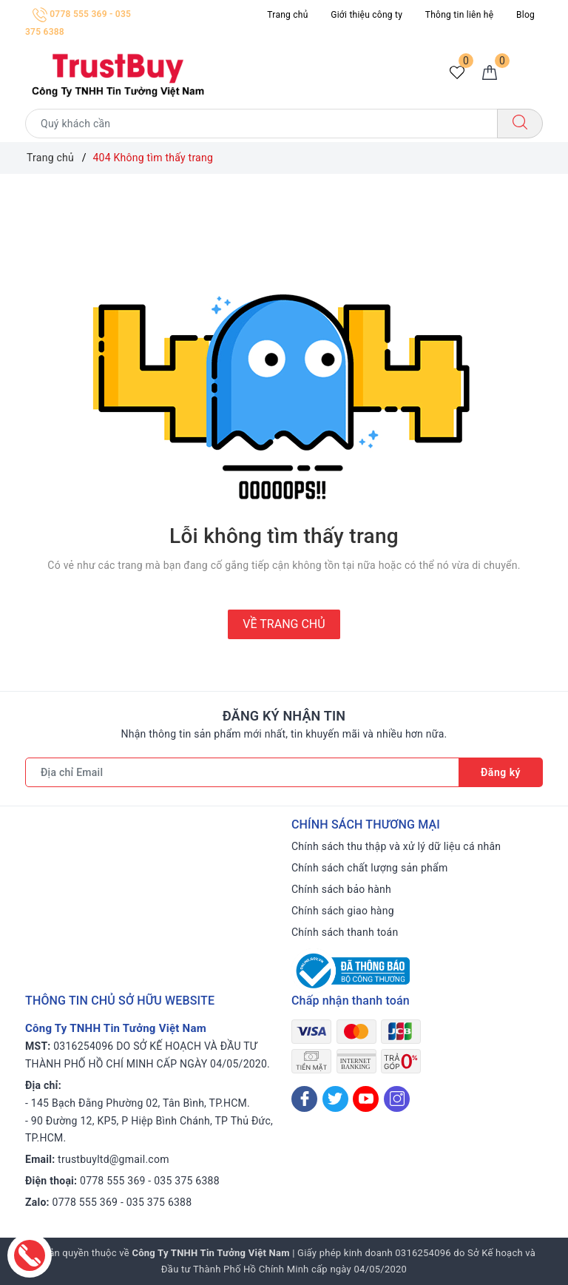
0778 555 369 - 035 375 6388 (150, 1181)
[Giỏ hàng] (489, 73)
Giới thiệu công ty (366, 15)
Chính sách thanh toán (344, 932)
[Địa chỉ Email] (242, 772)
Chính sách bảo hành (341, 889)
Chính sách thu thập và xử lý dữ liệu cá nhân (396, 846)
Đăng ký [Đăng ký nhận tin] (501, 772)
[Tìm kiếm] (520, 123)
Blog (525, 15)
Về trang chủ (284, 624)
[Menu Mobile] (530, 72)
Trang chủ (287, 15)
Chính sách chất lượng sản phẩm (369, 868)
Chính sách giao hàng (342, 911)
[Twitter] (335, 1099)
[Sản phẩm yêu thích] (457, 73)
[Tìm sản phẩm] (261, 123)
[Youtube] (366, 1099)
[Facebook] (304, 1099)
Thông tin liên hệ (459, 15)
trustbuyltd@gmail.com (113, 1159)
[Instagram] (397, 1099)
